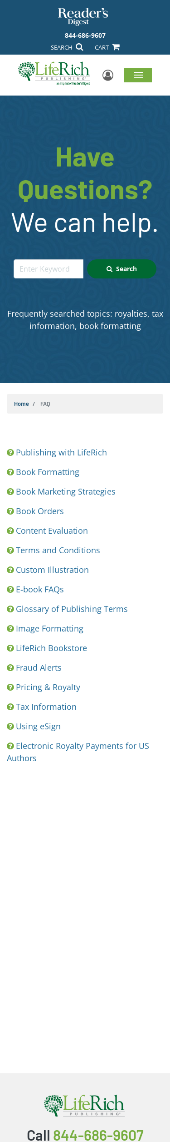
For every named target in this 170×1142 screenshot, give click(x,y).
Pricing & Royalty (48, 687)
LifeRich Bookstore (51, 647)
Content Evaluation (52, 530)
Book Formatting (47, 471)
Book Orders (40, 510)
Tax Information (46, 706)
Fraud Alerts (39, 667)
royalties (131, 313)
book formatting (110, 325)
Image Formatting (49, 628)
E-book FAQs (40, 589)
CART (107, 47)
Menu (138, 75)
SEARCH (67, 47)
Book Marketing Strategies (66, 491)
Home (21, 403)
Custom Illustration (52, 569)
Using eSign (38, 726)
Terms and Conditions (58, 550)
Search (122, 268)
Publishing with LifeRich (61, 452)
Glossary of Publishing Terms (72, 608)
